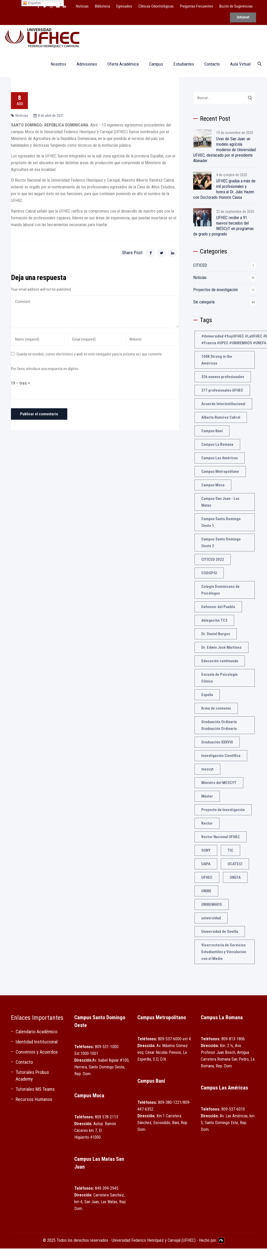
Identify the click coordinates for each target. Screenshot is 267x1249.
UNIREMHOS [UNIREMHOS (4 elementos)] (211, 905)
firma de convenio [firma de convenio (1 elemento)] (216, 708)
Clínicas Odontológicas (156, 6)
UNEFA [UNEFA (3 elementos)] (235, 878)
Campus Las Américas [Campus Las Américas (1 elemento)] (219, 458)
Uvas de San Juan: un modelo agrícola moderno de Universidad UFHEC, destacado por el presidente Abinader (224, 150)
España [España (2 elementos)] (207, 695)
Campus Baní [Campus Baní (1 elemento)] (212, 431)
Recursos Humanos (34, 1100)
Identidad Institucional (37, 1042)
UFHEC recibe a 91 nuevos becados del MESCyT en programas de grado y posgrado (223, 226)
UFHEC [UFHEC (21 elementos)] (207, 878)
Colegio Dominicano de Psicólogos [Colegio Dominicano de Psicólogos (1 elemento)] (220, 590)
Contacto (209, 64)
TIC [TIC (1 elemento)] (230, 851)
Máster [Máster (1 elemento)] (207, 796)
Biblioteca (102, 6)
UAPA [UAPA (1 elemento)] (205, 864)
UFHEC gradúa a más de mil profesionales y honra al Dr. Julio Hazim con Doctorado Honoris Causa (224, 189)
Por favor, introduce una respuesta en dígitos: (45, 369)
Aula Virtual (238, 64)
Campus (154, 64)
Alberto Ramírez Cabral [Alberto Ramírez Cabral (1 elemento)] (220, 418)
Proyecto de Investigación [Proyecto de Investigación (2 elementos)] (223, 810)
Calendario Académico (36, 1032)
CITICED (200, 265)
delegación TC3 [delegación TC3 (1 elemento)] (214, 621)
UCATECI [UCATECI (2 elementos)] (235, 864)
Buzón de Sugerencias (236, 6)
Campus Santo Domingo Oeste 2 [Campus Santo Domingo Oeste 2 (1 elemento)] (221, 543)
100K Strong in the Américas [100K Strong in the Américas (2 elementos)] (216, 360)
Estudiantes (181, 64)
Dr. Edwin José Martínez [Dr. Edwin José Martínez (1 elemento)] (221, 648)
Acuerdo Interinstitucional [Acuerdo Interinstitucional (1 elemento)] (223, 404)
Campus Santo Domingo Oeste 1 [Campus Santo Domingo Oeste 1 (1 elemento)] (221, 522)
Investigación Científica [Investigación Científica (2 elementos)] (220, 756)
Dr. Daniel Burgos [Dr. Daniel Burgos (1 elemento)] (215, 634)
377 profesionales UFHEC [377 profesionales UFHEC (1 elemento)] (222, 390)
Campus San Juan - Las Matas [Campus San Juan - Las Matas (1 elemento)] (220, 502)
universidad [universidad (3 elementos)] (211, 918)
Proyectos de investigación (215, 290)
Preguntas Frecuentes (196, 6)
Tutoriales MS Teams (35, 1089)
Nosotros (56, 64)
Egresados (124, 6)
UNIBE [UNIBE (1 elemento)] (206, 891)
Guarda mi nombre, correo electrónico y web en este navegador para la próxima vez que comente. (89, 354)
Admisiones (84, 64)
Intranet (243, 19)
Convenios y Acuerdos (37, 1052)
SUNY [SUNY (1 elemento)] (205, 851)
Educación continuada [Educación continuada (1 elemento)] (219, 661)
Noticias (82, 6)
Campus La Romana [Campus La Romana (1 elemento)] (217, 445)
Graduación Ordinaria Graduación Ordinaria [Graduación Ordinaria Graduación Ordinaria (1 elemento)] (219, 725)
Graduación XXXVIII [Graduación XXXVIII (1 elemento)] (217, 742)
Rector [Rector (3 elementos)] (207, 823)
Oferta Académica (120, 64)
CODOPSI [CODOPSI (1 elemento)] (209, 573)
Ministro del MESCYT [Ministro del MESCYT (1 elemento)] (218, 783)
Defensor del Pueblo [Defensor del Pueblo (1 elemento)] (218, 607)
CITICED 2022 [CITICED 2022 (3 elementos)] (212, 560)
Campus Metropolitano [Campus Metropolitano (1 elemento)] (220, 472)
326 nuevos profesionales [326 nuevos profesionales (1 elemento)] (222, 377)
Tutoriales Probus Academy (32, 1076)
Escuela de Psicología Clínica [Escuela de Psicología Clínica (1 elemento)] (219, 678)
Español (32, 3)
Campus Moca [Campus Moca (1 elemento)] (212, 485)
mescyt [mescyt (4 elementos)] (207, 769)
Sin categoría (204, 302)
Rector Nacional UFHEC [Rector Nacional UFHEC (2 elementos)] (220, 837)
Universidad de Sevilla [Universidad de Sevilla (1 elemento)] (219, 932)
